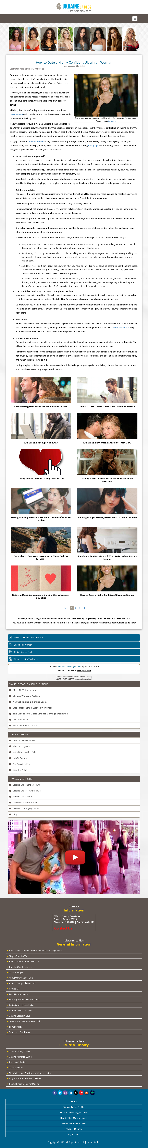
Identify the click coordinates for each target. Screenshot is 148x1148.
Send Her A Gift (18, 770)
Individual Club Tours (20, 796)
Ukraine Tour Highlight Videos (24, 808)
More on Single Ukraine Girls (21, 983)
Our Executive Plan (19, 764)
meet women (16, 114)
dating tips (93, 145)
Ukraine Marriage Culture (19, 1056)
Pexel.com (112, 121)
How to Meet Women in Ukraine (23, 961)
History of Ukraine (16, 1062)
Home (74, 1101)
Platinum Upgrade (19, 746)
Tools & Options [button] (18, 734)
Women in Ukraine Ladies (20, 1010)
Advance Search (18, 719)
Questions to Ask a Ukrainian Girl (23, 1021)
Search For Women (23, 644)
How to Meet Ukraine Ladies (73, 1118)
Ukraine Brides (15, 1067)
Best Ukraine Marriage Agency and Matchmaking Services (35, 950)
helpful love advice (120, 327)
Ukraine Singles (15, 972)
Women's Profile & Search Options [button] (28, 684)
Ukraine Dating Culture (18, 1051)
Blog (13, 814)
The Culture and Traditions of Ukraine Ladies (29, 1073)
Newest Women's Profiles (74, 1123)
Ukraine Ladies (93, 1142)
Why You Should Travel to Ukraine (24, 1078)
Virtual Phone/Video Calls (22, 752)
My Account (73, 1134)
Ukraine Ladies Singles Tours (24, 784)
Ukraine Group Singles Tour (69, 666)
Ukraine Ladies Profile (73, 1107)
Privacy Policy (14, 1026)
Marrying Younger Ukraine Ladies (23, 999)
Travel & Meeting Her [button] (21, 778)
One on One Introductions (23, 802)
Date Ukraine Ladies (17, 994)
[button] (86, 1092)
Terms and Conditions (18, 1032)
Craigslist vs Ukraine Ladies (20, 1005)
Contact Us (13, 988)
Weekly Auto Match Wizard (23, 725)
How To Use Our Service (19, 966)
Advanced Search (74, 1129)
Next (66, 608)
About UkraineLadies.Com (20, 977)
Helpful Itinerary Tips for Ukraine (23, 1083)
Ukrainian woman (36, 141)
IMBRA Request (18, 758)
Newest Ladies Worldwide (26, 659)
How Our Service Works (22, 740)
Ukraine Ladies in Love (18, 1015)
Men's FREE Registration (22, 690)
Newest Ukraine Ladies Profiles (28, 637)
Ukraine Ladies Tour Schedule (25, 790)
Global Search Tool (23, 652)
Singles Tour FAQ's (17, 956)
